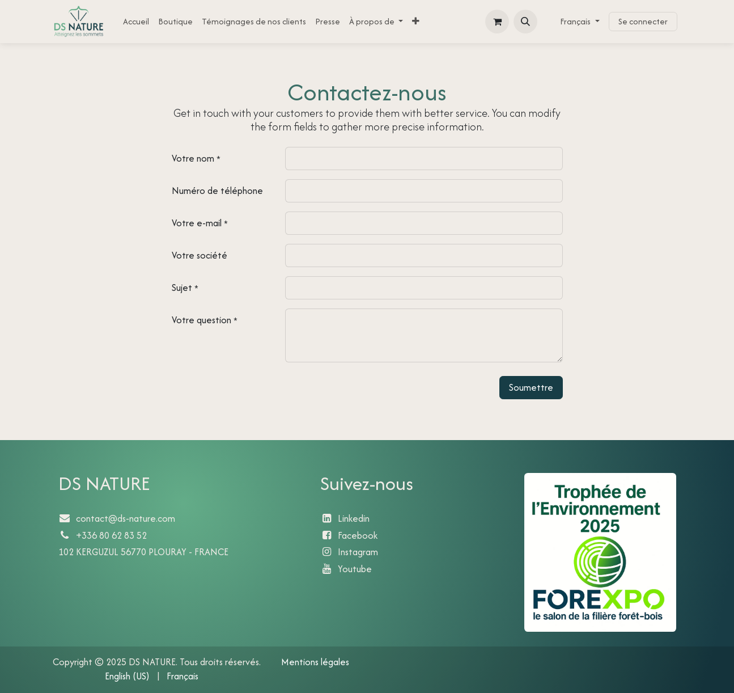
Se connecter (643, 21)
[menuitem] (136, 21)
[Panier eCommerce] (497, 21)
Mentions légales (316, 662)
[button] (525, 21)
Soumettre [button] (531, 387)
